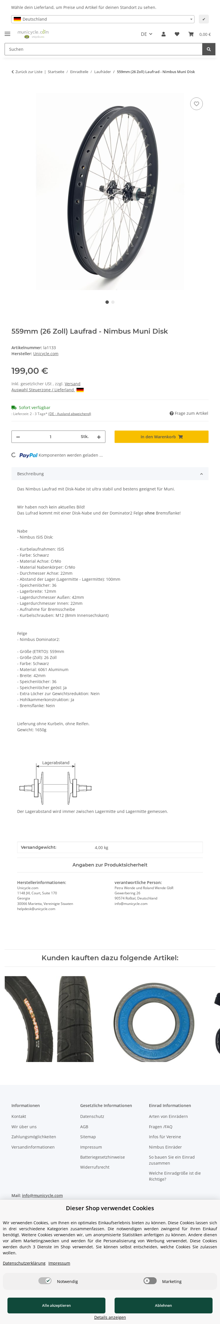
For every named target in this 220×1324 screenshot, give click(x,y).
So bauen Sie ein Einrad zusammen (172, 1160)
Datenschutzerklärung (24, 1270)
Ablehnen (122, 1312)
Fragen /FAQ (160, 1126)
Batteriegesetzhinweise (102, 1157)
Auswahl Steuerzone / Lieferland (47, 389)
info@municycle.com (42, 1195)
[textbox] (102, 19)
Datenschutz (92, 1116)
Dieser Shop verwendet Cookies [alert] (110, 1215)
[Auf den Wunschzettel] (196, 103)
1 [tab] (107, 302)
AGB (84, 1126)
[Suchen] (104, 49)
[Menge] (50, 437)
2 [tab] (113, 302)
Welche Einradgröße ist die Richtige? (175, 1176)
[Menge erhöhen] (99, 437)
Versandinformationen (33, 1147)
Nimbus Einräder (165, 1147)
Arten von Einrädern (168, 1116)
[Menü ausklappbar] (7, 31)
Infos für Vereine (165, 1136)
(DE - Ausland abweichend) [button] (69, 413)
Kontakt (18, 1116)
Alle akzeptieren (43, 1312)
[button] (163, 34)
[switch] (45, 1287)
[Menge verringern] (18, 437)
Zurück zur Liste (28, 71)
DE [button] (144, 34)
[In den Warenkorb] (16, 90)
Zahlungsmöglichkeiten (33, 1136)
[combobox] (103, 19)
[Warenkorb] (199, 34)
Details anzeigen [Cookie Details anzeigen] (190, 1317)
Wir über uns (24, 1126)
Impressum (91, 1147)
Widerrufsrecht (94, 1167)
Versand (72, 383)
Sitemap (88, 1136)
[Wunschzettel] (177, 34)
